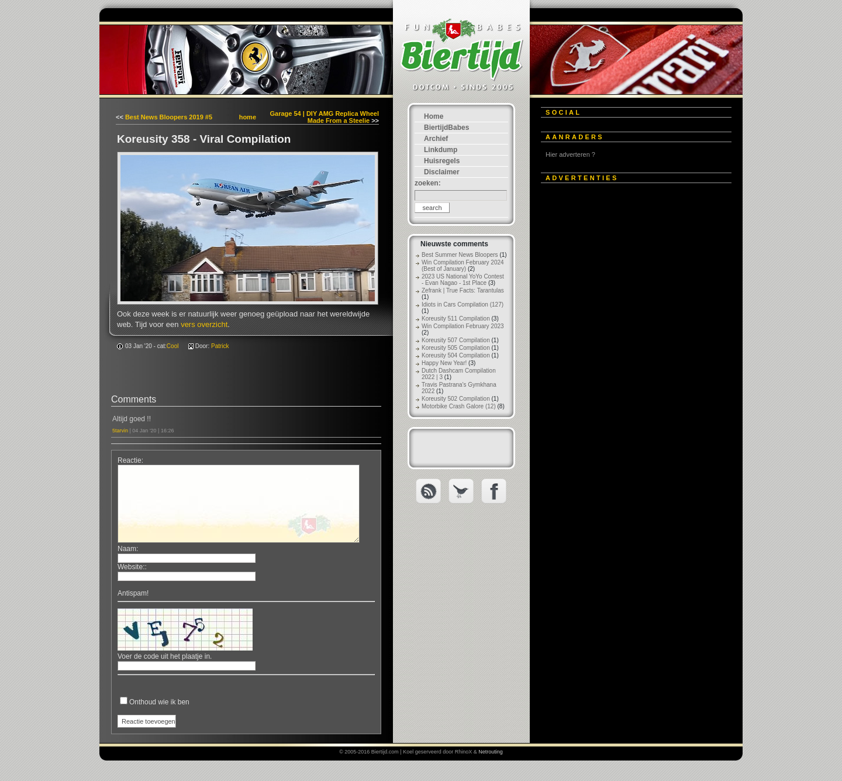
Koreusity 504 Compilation (456, 355)
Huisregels (442, 161)
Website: (131, 567)
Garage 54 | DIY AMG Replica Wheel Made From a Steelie (324, 117)
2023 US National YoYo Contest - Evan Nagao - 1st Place (463, 279)
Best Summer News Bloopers (460, 255)
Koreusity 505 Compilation (456, 348)
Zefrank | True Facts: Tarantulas (463, 290)
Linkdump (440, 150)
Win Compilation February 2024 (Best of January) (463, 265)
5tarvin (120, 430)
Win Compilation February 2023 (463, 326)
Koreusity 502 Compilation (456, 398)
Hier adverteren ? (570, 154)
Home (433, 116)
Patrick (220, 346)
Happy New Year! (444, 363)
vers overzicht (204, 324)
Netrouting (490, 752)
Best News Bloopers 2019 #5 (168, 117)
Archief (436, 139)
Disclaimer (442, 172)
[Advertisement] (628, 366)
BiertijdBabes (446, 127)
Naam (127, 549)
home (247, 117)
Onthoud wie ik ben (159, 702)
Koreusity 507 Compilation (456, 340)
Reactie (130, 460)
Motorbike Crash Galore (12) (459, 406)
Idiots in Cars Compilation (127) (462, 304)
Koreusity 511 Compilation (456, 318)
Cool (173, 346)
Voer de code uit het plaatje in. (165, 656)
